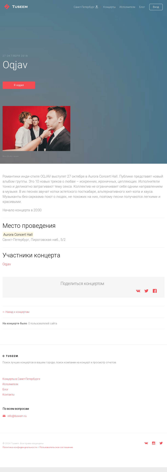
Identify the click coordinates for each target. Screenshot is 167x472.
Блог (142, 7)
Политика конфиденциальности (20, 447)
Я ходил (19, 85)
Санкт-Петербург (86, 7)
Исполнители (127, 7)
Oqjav (7, 264)
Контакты (8, 394)
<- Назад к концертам (16, 312)
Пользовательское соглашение (56, 447)
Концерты (109, 7)
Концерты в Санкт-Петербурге (21, 379)
